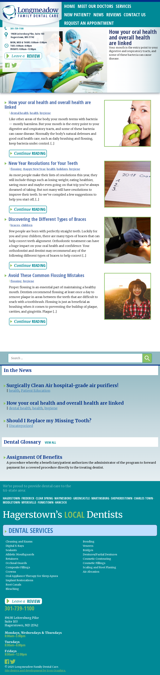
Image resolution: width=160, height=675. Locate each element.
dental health (19, 113)
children (26, 225)
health (34, 113)
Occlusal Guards (16, 563)
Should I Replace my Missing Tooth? (49, 421)
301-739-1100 (19, 608)
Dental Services (29, 530)
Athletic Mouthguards (20, 554)
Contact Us (135, 14)
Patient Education (35, 390)
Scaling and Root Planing (99, 567)
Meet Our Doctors (95, 6)
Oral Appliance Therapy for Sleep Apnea (32, 576)
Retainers (12, 558)
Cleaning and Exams (19, 541)
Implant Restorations (19, 580)
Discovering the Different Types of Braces (47, 219)
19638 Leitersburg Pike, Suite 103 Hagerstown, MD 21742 (27, 35)
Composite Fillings (18, 567)
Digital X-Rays (15, 546)
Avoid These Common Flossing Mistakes (46, 275)
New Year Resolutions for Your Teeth (43, 163)
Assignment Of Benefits (34, 457)
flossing (16, 169)
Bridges (88, 550)
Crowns (11, 571)
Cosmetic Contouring (97, 558)
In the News (18, 370)
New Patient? (77, 14)
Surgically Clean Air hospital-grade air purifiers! (62, 385)
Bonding (88, 541)
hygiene (45, 113)
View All (50, 442)
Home (69, 6)
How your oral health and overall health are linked (48, 104)
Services (123, 6)
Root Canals (13, 584)
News (98, 14)
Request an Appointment (89, 23)
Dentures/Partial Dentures (100, 554)
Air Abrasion (91, 571)
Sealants (11, 550)
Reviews (113, 14)
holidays (62, 169)
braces (15, 225)
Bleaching (12, 589)
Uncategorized (21, 426)
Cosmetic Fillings (94, 563)
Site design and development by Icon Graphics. (35, 670)
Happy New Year (34, 169)
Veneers (88, 546)
